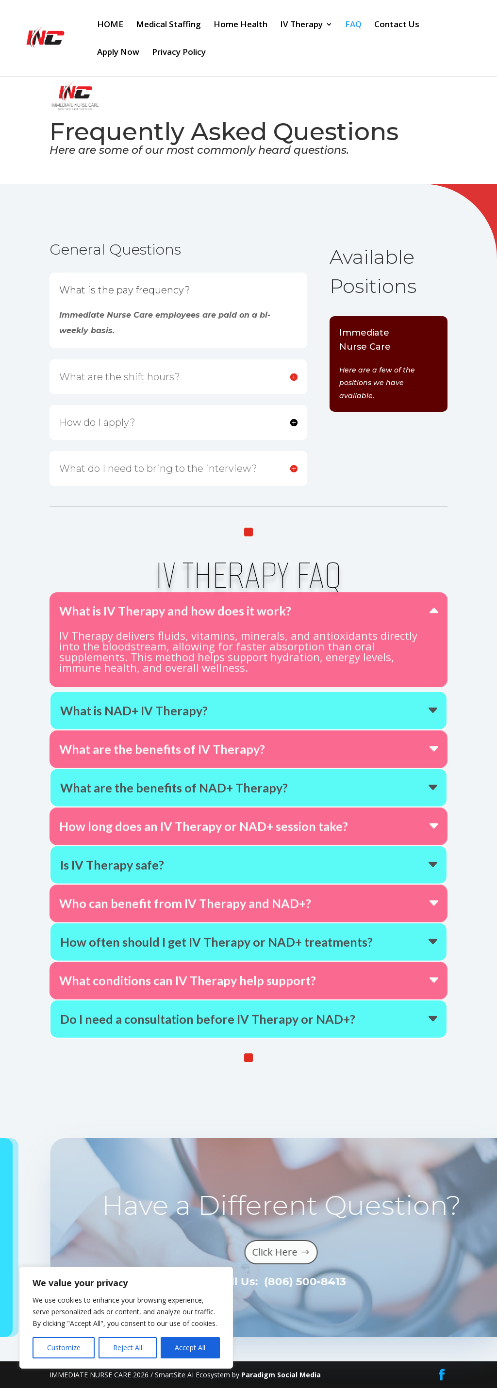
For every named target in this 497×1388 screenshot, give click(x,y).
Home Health (240, 25)
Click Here (303, 1252)
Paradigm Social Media (281, 1374)
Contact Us (396, 25)
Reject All (127, 1347)
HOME (110, 25)
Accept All (190, 1347)
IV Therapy (301, 25)
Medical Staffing (168, 25)
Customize (64, 1347)
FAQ (353, 25)
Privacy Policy (179, 52)
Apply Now (118, 52)
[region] (126, 1318)
